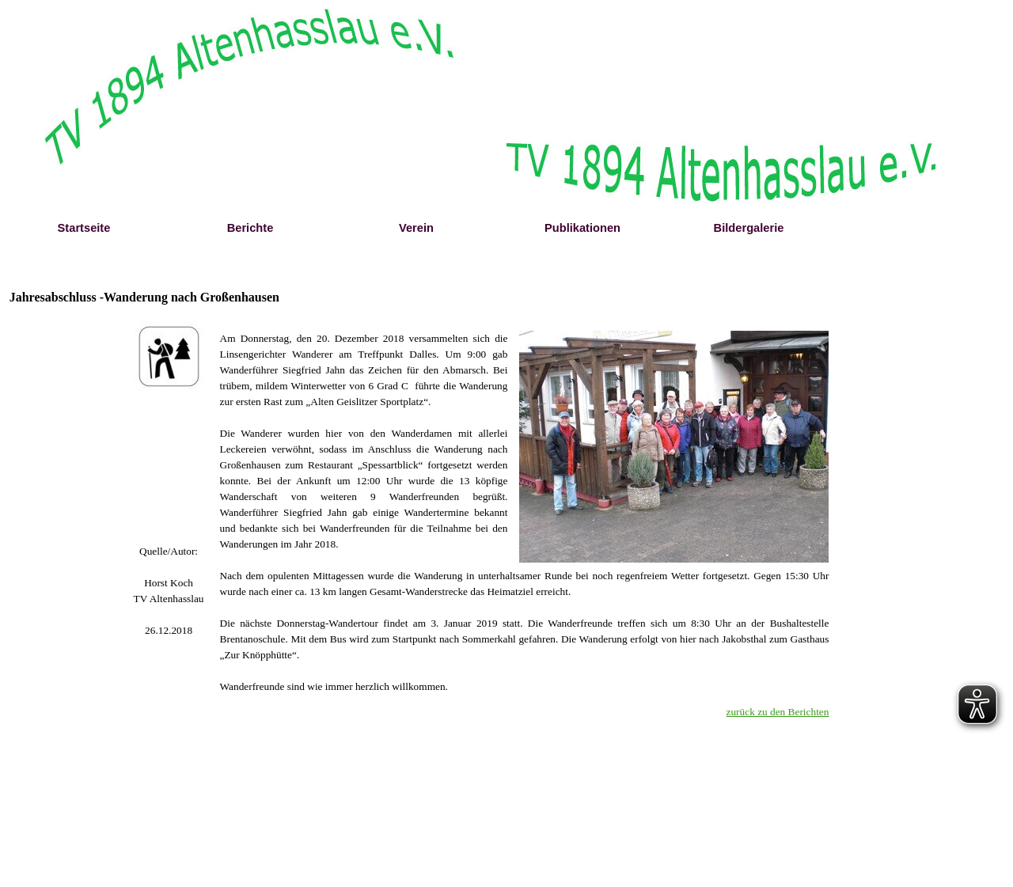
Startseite (84, 228)
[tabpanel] (169, 551)
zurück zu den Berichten (778, 712)
